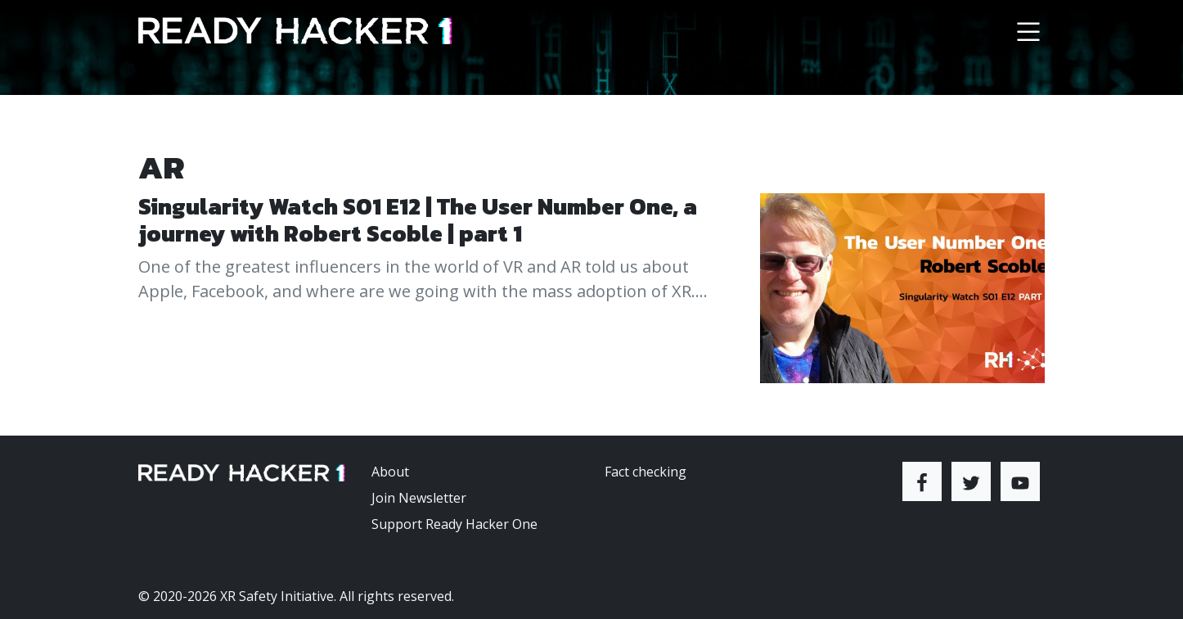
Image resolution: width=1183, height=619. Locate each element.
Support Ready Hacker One (454, 524)
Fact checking (645, 472)
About (390, 472)
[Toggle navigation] (1028, 31)
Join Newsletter (418, 498)
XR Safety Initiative (277, 596)
